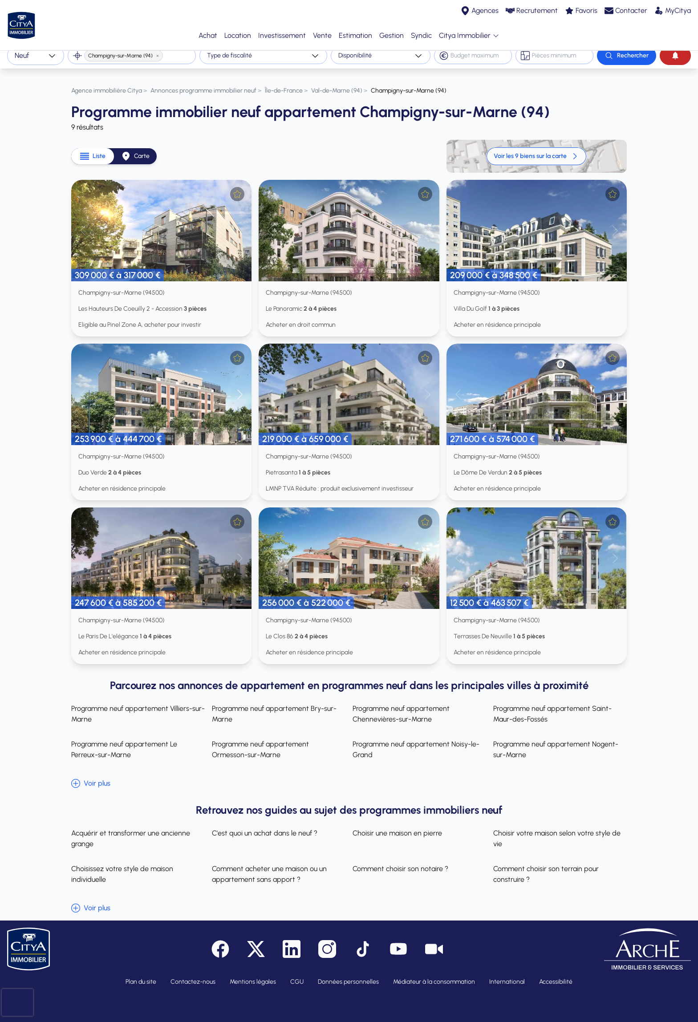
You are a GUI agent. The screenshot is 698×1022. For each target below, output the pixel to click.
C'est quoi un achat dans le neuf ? (264, 826)
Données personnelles (348, 974)
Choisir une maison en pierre (397, 826)
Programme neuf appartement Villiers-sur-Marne (138, 706)
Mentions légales (253, 974)
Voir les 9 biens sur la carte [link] (536, 149)
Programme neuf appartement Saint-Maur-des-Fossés (552, 706)
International (507, 974)
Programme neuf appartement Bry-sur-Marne (274, 706)
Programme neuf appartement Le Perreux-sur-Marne (124, 742)
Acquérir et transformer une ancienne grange (130, 831)
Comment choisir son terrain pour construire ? (546, 866)
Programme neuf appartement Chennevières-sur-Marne (401, 706)
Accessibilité (555, 974)
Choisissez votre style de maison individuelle (122, 866)
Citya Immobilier (469, 32)
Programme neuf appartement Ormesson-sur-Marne (260, 742)
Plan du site (141, 974)
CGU (297, 974)
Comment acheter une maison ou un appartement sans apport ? (269, 866)
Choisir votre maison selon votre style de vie (557, 831)
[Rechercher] (626, 55)
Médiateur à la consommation (434, 974)
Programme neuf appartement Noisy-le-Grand (416, 742)
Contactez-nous (192, 974)
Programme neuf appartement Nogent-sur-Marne (555, 742)
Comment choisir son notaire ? (400, 861)
